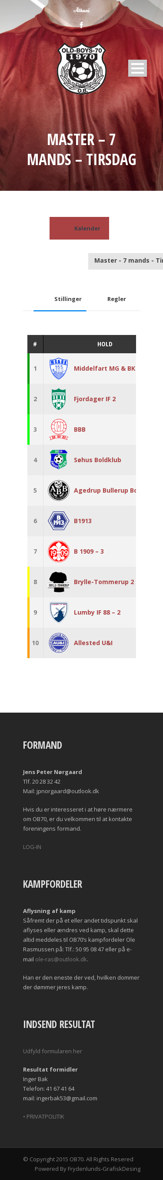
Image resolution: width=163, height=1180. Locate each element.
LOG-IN (32, 847)
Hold (105, 343)
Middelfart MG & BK (104, 368)
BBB (80, 429)
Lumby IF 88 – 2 (97, 612)
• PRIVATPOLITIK (43, 1116)
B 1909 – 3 (89, 551)
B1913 (83, 521)
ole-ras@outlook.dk (61, 959)
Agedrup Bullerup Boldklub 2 (118, 490)
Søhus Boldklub (97, 460)
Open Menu (137, 68)
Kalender (79, 228)
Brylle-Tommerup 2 (104, 582)
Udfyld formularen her (52, 1051)
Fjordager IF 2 (95, 399)
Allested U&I (93, 643)
